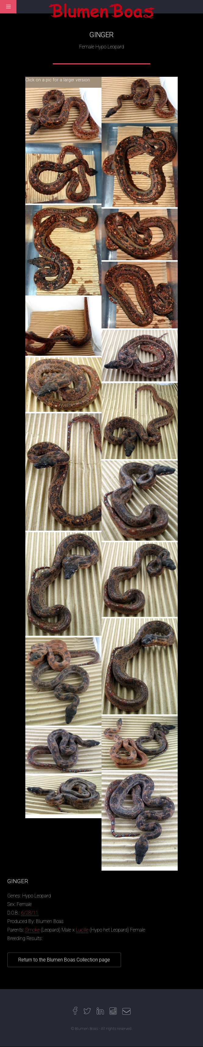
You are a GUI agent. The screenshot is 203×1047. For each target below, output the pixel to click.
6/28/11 (29, 913)
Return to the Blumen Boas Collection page (64, 960)
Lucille (82, 930)
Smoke (32, 930)
